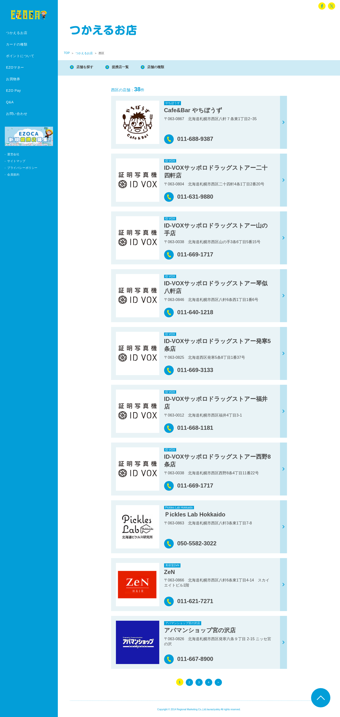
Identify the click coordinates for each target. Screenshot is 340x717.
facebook (322, 6)
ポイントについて (20, 56)
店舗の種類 (163, 67)
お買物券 (13, 79)
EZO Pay (13, 90)
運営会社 (13, 154)
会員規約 (13, 174)
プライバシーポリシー (22, 167)
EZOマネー (15, 67)
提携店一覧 (125, 67)
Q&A (10, 102)
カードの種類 (16, 44)
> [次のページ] (218, 682)
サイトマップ (16, 161)
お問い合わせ (16, 114)
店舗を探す (86, 67)
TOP (67, 53)
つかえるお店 (16, 33)
